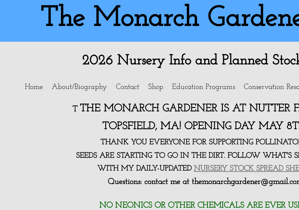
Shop (155, 87)
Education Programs (203, 87)
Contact (127, 87)
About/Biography (79, 87)
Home (34, 87)
